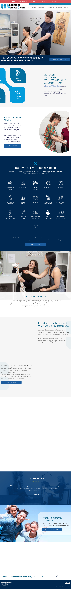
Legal (57, 584)
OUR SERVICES (35, 244)
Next (37, 500)
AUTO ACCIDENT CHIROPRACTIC (35, 217)
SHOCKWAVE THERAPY (22, 217)
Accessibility (64, 584)
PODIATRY (60, 187)
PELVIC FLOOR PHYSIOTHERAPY (60, 217)
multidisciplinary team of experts (52, 172)
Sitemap (69, 584)
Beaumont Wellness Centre (53, 86)
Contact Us (67, 7)
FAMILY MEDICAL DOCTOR (60, 203)
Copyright (53, 584)
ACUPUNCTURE (48, 187)
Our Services (51, 7)
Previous (34, 500)
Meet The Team (41, 7)
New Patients (59, 7)
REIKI (35, 231)
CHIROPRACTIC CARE (10, 188)
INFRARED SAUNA (23, 203)
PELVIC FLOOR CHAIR (48, 217)
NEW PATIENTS (12, 146)
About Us (34, 7)
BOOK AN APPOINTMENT (60, 59)
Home (28, 7)
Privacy (60, 584)
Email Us (68, 582)
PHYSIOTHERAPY (22, 187)
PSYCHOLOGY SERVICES (10, 203)
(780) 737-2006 (5, 585)
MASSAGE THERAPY (35, 188)
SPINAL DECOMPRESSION (10, 217)
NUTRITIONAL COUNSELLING (48, 203)
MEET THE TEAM (11, 382)
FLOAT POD (36, 202)
